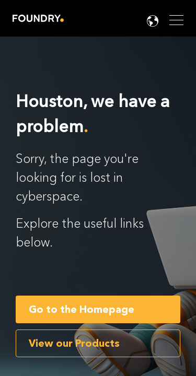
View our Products (74, 343)
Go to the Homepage (81, 309)
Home (38, 18)
